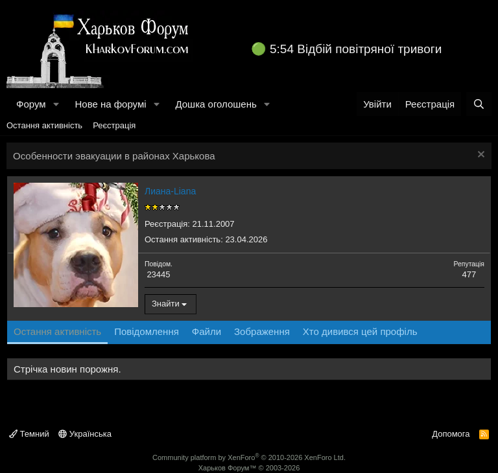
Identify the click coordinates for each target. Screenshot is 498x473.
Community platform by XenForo (249, 457)
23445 (158, 274)
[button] (56, 104)
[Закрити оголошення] (479, 156)
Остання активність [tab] (57, 331)
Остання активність (44, 125)
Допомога (450, 434)
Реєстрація (114, 125)
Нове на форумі (110, 104)
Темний (29, 434)
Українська (85, 434)
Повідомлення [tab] (146, 331)
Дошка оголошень (215, 104)
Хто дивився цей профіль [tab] (360, 331)
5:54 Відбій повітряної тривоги (356, 49)
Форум (31, 104)
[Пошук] (479, 104)
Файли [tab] (206, 331)
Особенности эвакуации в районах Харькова (114, 155)
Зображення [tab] (262, 331)
